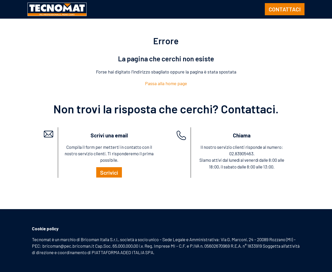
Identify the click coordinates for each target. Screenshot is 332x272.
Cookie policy (45, 228)
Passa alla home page (166, 83)
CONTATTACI (285, 9)
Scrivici (109, 172)
